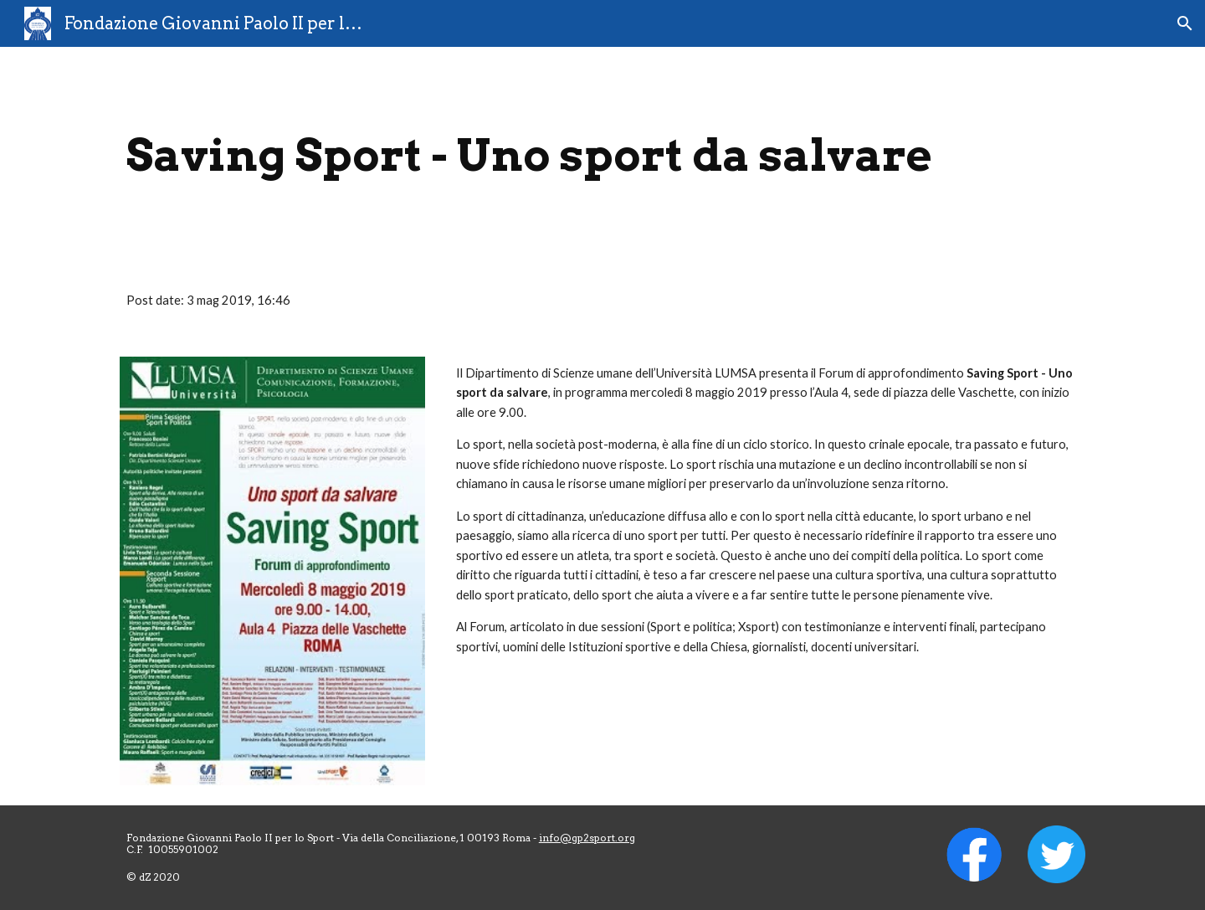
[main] (602, 155)
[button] (1185, 23)
